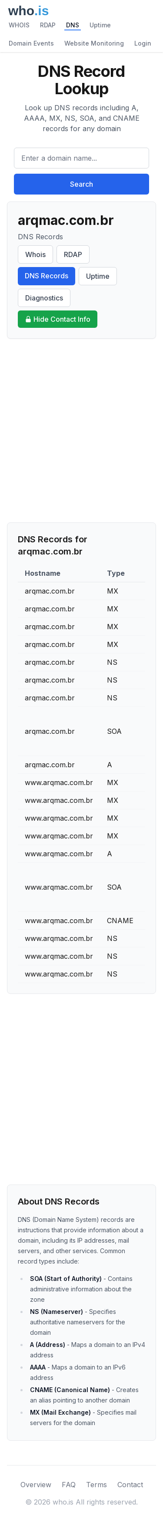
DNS (72, 25)
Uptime (100, 25)
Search (81, 184)
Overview (35, 1484)
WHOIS (19, 25)
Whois (35, 254)
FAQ (69, 1484)
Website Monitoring (94, 43)
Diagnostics (44, 298)
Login (142, 43)
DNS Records (46, 275)
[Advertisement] (81, 430)
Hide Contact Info (57, 319)
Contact (130, 1484)
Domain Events (31, 43)
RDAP (48, 25)
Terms (96, 1484)
